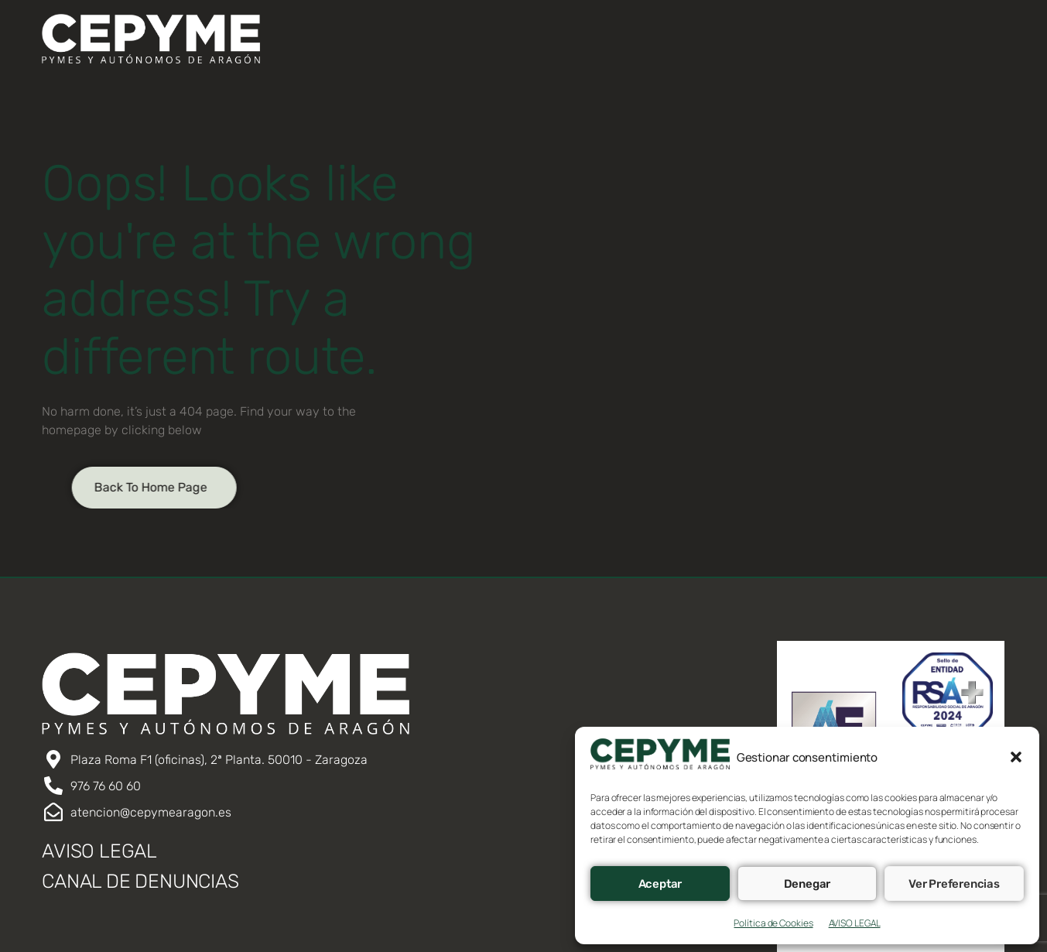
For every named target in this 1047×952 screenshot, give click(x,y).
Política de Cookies (773, 923)
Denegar (807, 884)
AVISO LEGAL (855, 923)
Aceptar (660, 884)
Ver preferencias (954, 884)
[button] (1016, 757)
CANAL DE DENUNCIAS (140, 881)
